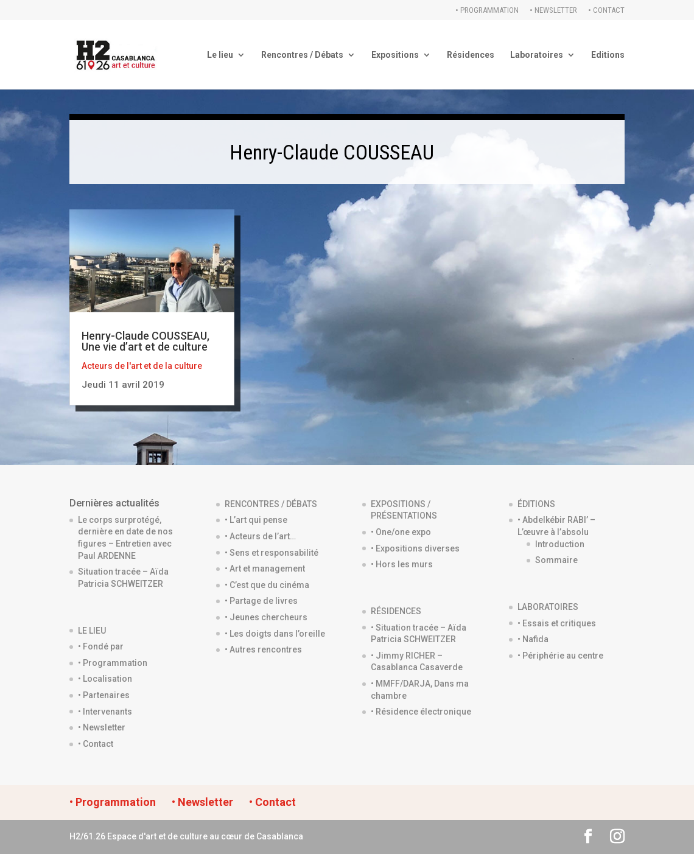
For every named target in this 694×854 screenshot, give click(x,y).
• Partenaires (104, 695)
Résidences (470, 55)
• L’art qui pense (256, 520)
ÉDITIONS (536, 504)
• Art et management (265, 568)
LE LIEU (92, 630)
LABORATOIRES (547, 607)
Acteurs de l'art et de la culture (142, 366)
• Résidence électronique (421, 711)
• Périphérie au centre (560, 655)
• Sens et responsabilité (271, 553)
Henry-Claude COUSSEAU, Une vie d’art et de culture (145, 341)
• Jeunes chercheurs (266, 617)
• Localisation (105, 679)
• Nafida (533, 639)
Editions (608, 55)
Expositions (395, 55)
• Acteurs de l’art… (260, 536)
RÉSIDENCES (396, 611)
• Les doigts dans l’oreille (275, 634)
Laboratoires (536, 55)
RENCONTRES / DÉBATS (271, 504)
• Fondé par (101, 646)
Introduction (559, 544)
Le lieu (220, 55)
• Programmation (487, 10)
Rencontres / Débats (302, 55)
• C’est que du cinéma (267, 585)
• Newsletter (553, 10)
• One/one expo (401, 532)
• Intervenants (105, 711)
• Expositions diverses (415, 548)
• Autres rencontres (263, 649)
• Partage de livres (261, 601)
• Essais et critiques (556, 623)
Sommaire (556, 560)
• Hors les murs (402, 564)
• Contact (606, 10)
